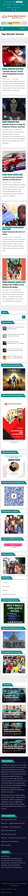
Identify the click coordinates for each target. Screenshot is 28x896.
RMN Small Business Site (8, 834)
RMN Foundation (6, 845)
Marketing (15, 174)
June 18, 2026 (9, 700)
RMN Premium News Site (8, 830)
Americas (5, 68)
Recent (20, 174)
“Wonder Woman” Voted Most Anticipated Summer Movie (13, 73)
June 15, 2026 (9, 733)
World (21, 68)
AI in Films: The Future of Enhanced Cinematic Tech (14, 748)
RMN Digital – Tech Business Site (11, 827)
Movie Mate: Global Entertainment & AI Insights (12, 731)
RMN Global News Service (9, 819)
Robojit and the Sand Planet (9, 841)
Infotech (17, 693)
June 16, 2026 (9, 717)
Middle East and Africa (18, 227)
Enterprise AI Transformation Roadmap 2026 (10, 697)
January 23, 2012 (8, 237)
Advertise (22, 4)
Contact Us (9, 7)
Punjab (16, 710)
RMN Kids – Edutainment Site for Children (13, 838)
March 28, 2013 (8, 182)
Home (4, 4)
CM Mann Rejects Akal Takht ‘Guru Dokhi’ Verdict (13, 714)
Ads (3, 227)
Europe (5, 590)
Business (10, 174)
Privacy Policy (17, 7)
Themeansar (14, 885)
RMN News (15, 79)
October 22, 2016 (9, 129)
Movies (17, 68)
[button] (20, 28)
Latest (22, 693)
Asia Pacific (6, 586)
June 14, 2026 (9, 750)
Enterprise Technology (9, 693)
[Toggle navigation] (25, 28)
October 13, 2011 (8, 289)
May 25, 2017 (7, 79)
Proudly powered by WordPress (8, 883)
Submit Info (15, 4)
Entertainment (11, 68)
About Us (9, 4)
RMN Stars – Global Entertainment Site (13, 823)
